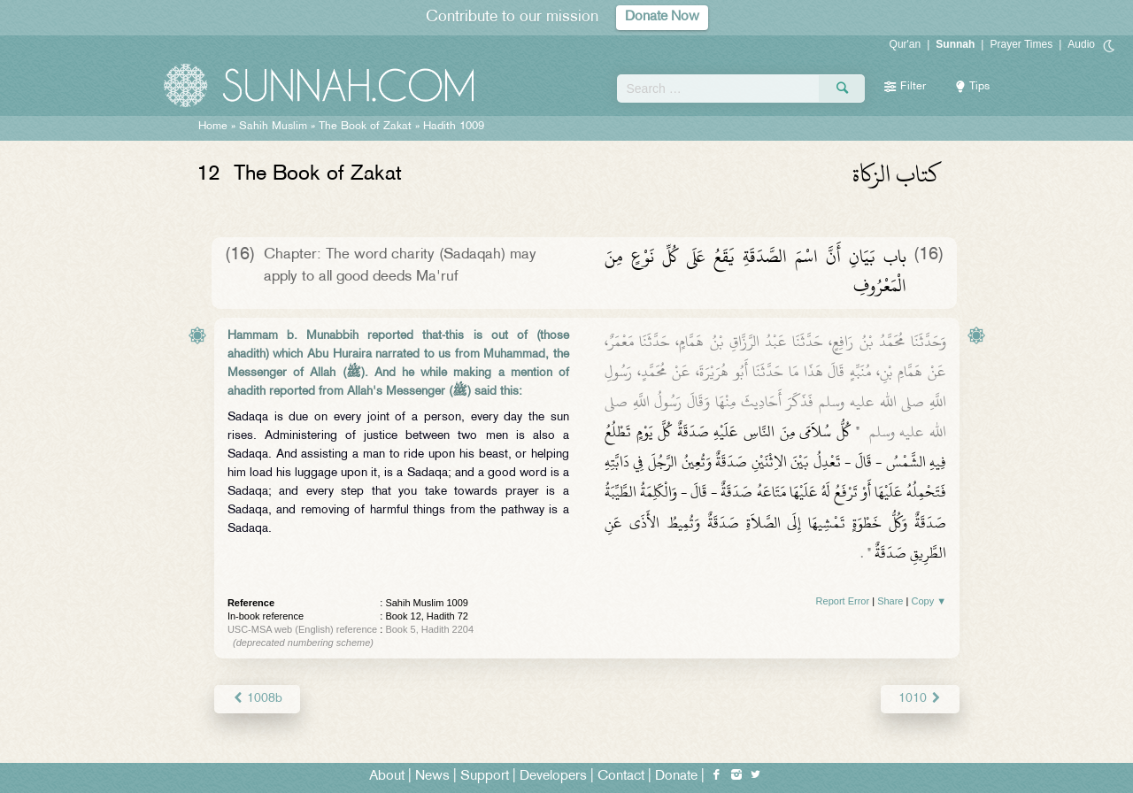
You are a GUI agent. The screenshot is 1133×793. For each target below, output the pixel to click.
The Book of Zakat (365, 126)
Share (890, 601)
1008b (257, 698)
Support (484, 776)
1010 (920, 698)
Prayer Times (1021, 44)
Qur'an (905, 44)
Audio (1081, 44)
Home (212, 126)
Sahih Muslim (273, 126)
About (387, 776)
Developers (553, 776)
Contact (620, 776)
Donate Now (662, 17)
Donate (676, 776)
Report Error (843, 601)
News (432, 776)
